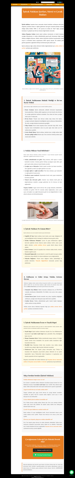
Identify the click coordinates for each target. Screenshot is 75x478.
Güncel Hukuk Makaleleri (37, 4)
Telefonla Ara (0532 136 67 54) (43, 450)
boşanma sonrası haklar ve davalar (37, 361)
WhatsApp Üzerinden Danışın (43, 455)
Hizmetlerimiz (24, 4)
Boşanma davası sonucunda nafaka (53, 426)
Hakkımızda (49, 4)
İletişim (57, 4)
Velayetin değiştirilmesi (42, 260)
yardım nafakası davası (40, 245)
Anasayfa (15, 4)
